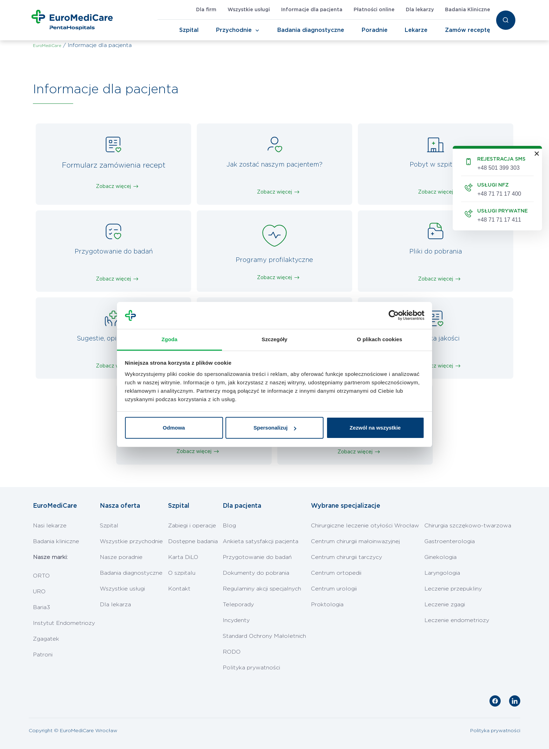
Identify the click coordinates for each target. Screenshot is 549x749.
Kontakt (179, 589)
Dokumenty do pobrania (256, 573)
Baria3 (41, 607)
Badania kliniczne (56, 541)
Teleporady (238, 604)
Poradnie (375, 30)
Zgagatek (46, 639)
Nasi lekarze (50, 525)
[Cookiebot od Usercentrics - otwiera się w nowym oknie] (393, 315)
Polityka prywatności (251, 667)
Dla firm (206, 9)
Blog (229, 525)
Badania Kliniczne (467, 9)
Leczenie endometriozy (456, 620)
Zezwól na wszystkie (375, 428)
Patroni (43, 654)
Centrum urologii (334, 589)
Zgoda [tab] (169, 339)
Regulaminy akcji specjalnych (262, 589)
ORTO (41, 576)
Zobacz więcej (113, 186)
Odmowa (174, 428)
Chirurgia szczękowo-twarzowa (467, 525)
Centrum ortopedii (336, 573)
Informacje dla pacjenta (311, 9)
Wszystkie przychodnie (131, 541)
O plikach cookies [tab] (379, 339)
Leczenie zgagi (444, 604)
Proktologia (327, 604)
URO (39, 591)
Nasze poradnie (121, 557)
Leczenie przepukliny (453, 589)
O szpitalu (181, 573)
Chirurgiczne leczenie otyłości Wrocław (365, 525)
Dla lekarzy (420, 9)
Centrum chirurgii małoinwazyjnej (355, 541)
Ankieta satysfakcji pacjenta (260, 541)
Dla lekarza (115, 604)
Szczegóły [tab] (274, 339)
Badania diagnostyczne (310, 30)
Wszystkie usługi (249, 9)
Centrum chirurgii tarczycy (346, 557)
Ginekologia (440, 557)
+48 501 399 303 (498, 168)
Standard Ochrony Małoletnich (264, 636)
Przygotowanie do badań (257, 557)
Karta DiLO (183, 557)
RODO (232, 652)
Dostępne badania (193, 541)
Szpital (189, 30)
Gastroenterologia (449, 541)
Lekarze (416, 30)
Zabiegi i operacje (192, 525)
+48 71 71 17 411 (499, 220)
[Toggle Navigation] (257, 30)
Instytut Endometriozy (64, 623)
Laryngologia (442, 573)
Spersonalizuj (274, 428)
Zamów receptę (467, 30)
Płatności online (374, 9)
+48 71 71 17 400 (499, 194)
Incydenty (236, 620)
